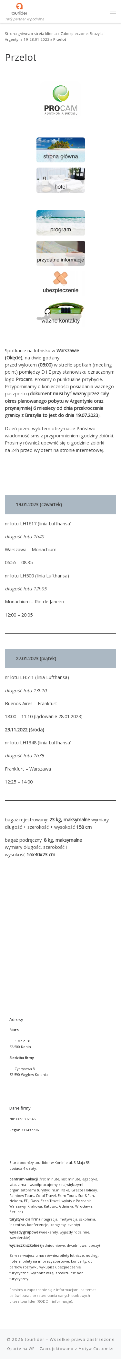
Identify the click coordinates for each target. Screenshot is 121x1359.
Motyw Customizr (96, 1255)
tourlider (35, 1246)
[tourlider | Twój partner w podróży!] (19, 8)
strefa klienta (45, 33)
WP (32, 1255)
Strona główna (17, 33)
